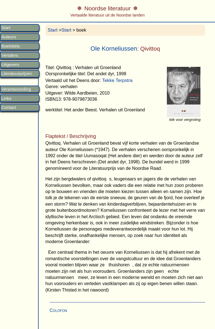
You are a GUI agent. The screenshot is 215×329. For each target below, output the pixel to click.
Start (5, 27)
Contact (8, 107)
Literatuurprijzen (16, 73)
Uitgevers (10, 64)
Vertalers (9, 55)
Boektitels (10, 46)
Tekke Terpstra (117, 80)
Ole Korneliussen (113, 48)
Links (6, 98)
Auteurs (8, 37)
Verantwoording (16, 89)
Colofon (58, 310)
